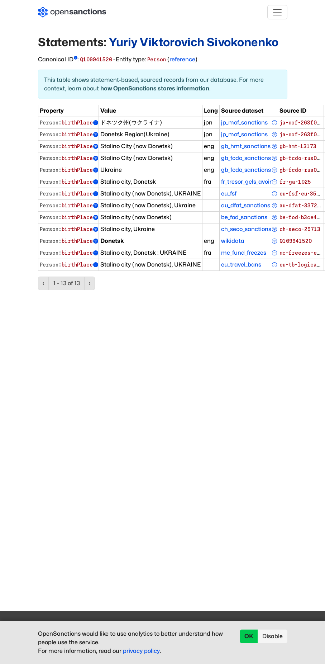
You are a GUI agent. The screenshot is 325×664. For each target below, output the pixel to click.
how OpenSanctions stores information (154, 88)
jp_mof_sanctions (244, 122)
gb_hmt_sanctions (246, 146)
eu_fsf (228, 193)
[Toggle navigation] (277, 12)
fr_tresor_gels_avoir (246, 181)
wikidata (232, 240)
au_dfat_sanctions (245, 205)
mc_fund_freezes (243, 252)
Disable (272, 636)
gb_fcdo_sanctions (246, 158)
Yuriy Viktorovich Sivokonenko (193, 42)
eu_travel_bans (241, 264)
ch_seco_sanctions (246, 229)
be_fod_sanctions (244, 217)
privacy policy (141, 650)
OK (248, 636)
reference (182, 59)
